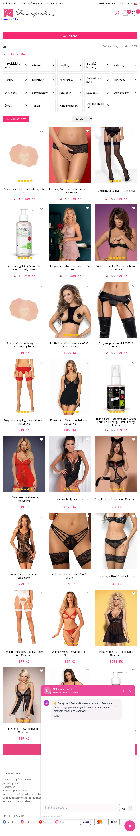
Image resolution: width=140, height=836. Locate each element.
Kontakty (62, 3)
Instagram (30, 822)
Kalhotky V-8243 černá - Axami (116, 576)
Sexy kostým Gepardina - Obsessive (116, 499)
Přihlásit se (123, 3)
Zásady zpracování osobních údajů (22, 797)
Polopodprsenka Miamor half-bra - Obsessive (116, 267)
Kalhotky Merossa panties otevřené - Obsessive (70, 190)
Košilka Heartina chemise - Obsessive (24, 499)
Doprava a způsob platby (17, 779)
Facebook (12, 822)
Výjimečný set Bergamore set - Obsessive (70, 653)
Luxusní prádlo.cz (11, 19)
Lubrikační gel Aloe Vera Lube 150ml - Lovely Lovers (24, 267)
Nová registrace (107, 3)
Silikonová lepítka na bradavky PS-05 (24, 190)
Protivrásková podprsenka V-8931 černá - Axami (70, 344)
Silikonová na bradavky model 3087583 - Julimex (24, 344)
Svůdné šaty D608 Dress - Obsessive (24, 576)
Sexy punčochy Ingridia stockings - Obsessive (24, 422)
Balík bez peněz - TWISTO (17, 790)
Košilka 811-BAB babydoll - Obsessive (24, 730)
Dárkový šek (9, 786)
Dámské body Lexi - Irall (70, 499)
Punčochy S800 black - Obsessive (116, 190)
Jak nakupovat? (11, 783)
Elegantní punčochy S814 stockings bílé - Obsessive (24, 653)
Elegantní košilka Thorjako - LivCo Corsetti (70, 267)
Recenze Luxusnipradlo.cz (17, 801)
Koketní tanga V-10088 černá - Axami (70, 576)
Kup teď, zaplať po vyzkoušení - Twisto (24, 794)
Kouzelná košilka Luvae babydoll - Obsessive (70, 422)
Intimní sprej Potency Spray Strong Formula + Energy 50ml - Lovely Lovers (116, 422)
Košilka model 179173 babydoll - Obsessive (116, 653)
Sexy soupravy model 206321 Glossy (116, 344)
